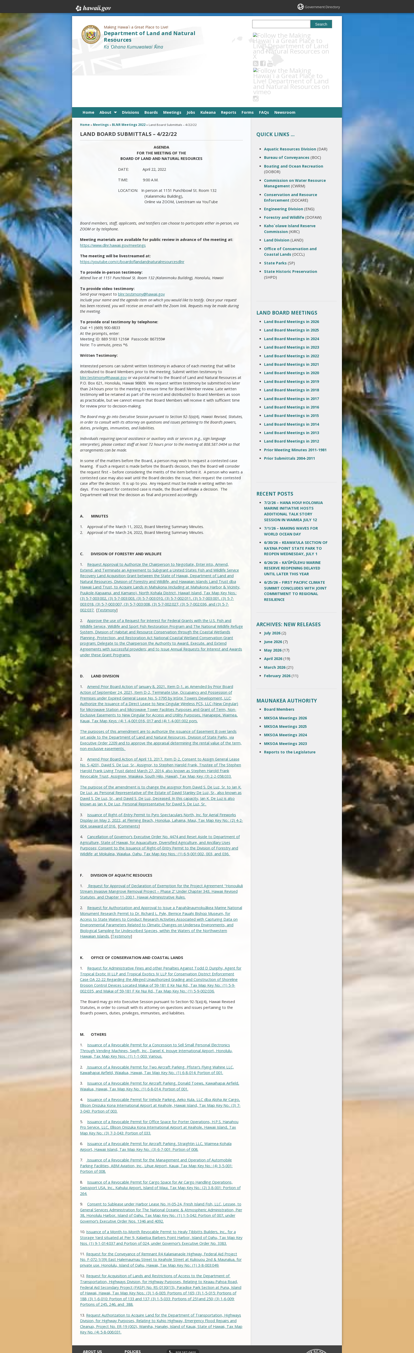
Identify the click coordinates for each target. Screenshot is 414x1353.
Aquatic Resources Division (290, 96)
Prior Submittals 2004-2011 (289, 405)
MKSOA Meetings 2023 (285, 690)
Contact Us (91, 1307)
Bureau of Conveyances (286, 104)
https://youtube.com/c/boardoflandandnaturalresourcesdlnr (132, 208)
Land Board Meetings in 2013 (291, 379)
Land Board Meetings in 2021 (291, 311)
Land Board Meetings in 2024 (291, 285)
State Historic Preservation (290, 218)
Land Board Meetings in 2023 (291, 294)
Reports (228, 59)
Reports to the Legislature (290, 699)
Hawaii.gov (93, 7)
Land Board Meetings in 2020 (291, 319)
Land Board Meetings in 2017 (291, 345)
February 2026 (277, 622)
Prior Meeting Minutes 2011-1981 (295, 397)
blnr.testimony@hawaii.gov (141, 241)
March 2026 (274, 614)
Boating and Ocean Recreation (293, 113)
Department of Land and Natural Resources (149, 36)
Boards (151, 59)
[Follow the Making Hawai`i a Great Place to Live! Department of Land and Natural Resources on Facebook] (270, 35)
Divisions (130, 59)
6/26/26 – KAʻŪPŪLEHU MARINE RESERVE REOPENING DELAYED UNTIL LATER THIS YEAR (292, 515)
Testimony (106, 556)
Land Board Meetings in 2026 (291, 268)
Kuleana (208, 59)
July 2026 (272, 580)
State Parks (275, 209)
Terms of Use (135, 1307)
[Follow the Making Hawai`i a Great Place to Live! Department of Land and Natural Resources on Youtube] (277, 35)
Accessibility (134, 1317)
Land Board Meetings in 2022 (291, 302)
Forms (248, 59)
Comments (128, 773)
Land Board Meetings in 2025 (291, 277)
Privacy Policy (135, 1327)
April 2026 (273, 605)
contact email (184, 1309)
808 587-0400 (186, 1299)
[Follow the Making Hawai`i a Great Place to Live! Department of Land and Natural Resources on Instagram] (291, 35)
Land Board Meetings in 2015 (291, 362)
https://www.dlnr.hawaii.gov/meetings (113, 192)
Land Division (276, 187)
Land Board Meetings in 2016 (291, 354)
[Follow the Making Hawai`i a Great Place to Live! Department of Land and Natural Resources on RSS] (263, 35)
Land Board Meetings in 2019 (291, 328)
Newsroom (284, 59)
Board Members (279, 656)
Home (88, 59)
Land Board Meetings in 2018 (291, 337)
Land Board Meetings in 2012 (291, 388)
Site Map (90, 1317)
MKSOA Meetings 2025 (285, 673)
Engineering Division (283, 155)
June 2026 (273, 588)
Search (321, 24)
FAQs (264, 59)
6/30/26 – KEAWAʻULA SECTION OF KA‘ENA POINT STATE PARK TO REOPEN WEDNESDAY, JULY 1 (296, 495)
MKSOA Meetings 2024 (285, 682)
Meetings (172, 59)
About (105, 59)
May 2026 (272, 597)
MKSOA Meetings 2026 (285, 664)
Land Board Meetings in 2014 (291, 371)
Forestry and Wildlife (284, 164)
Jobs (191, 59)
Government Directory (321, 6)
